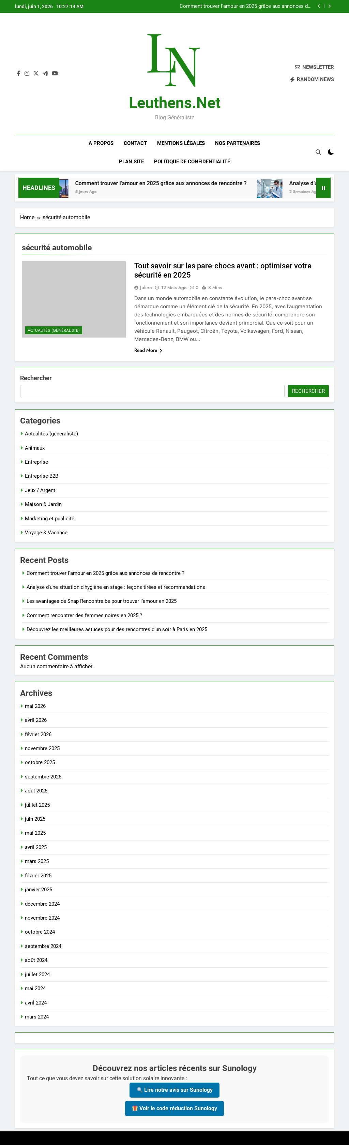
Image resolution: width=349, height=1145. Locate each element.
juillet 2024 (37, 974)
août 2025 (36, 791)
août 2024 (36, 960)
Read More (148, 350)
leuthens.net (175, 103)
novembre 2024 (42, 918)
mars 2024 (37, 1017)
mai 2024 (35, 988)
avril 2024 (36, 1003)
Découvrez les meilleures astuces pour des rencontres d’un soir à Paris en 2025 (117, 629)
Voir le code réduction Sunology (174, 1108)
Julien (146, 287)
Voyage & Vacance (46, 533)
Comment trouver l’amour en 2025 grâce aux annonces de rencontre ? (245, 6)
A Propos (101, 143)
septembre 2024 (43, 946)
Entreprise (36, 462)
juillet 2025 (37, 805)
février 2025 (38, 876)
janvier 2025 (38, 890)
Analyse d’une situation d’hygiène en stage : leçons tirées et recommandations (116, 587)
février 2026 (38, 734)
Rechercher (36, 378)
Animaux (35, 448)
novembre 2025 (42, 748)
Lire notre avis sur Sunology (175, 1090)
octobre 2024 (40, 932)
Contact (135, 143)
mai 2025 (35, 833)
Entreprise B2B (41, 476)
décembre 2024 (42, 904)
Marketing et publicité (49, 519)
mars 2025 (37, 861)
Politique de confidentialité (192, 162)
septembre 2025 (43, 777)
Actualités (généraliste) (54, 330)
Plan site (131, 162)
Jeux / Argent (40, 490)
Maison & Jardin (43, 504)
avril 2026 (36, 720)
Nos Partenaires (237, 143)
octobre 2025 (40, 762)
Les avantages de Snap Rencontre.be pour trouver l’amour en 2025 (102, 601)
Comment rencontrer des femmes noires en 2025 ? (84, 615)
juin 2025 (35, 819)
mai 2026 (35, 706)
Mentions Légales (181, 143)
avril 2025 (36, 847)
